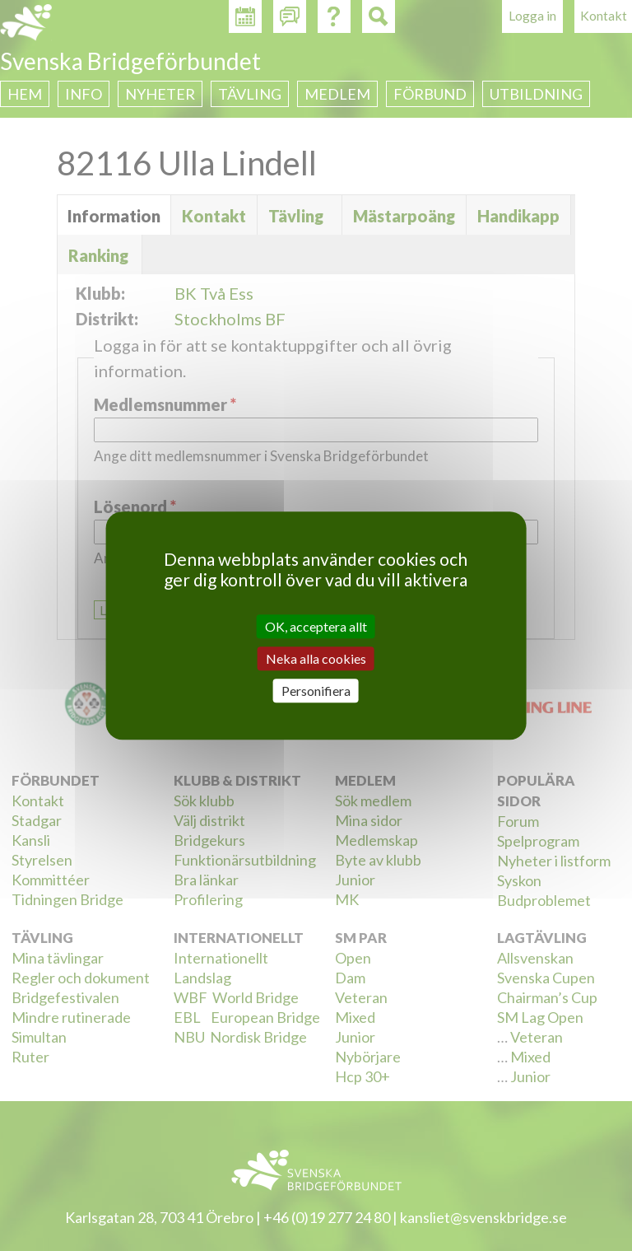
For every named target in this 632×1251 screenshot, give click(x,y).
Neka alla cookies (316, 658)
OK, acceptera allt (316, 626)
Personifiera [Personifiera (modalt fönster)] (316, 690)
